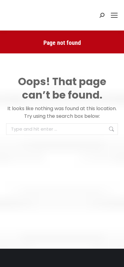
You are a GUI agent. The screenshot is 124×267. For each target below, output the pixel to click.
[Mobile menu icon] (114, 15)
